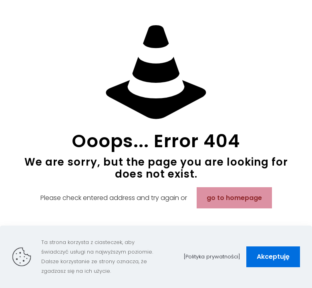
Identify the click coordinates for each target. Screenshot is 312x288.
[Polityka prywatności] (212, 256)
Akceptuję (273, 256)
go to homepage (234, 197)
